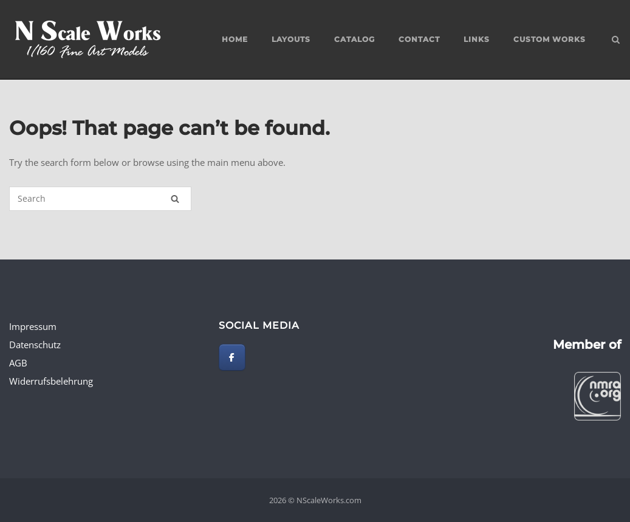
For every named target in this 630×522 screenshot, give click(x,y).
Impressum (32, 326)
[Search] (175, 199)
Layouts (291, 39)
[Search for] (100, 199)
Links (477, 39)
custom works (549, 39)
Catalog (354, 39)
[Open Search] (616, 40)
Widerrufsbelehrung (51, 381)
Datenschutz (35, 344)
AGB (18, 363)
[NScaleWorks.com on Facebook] (232, 357)
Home (235, 39)
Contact (419, 39)
